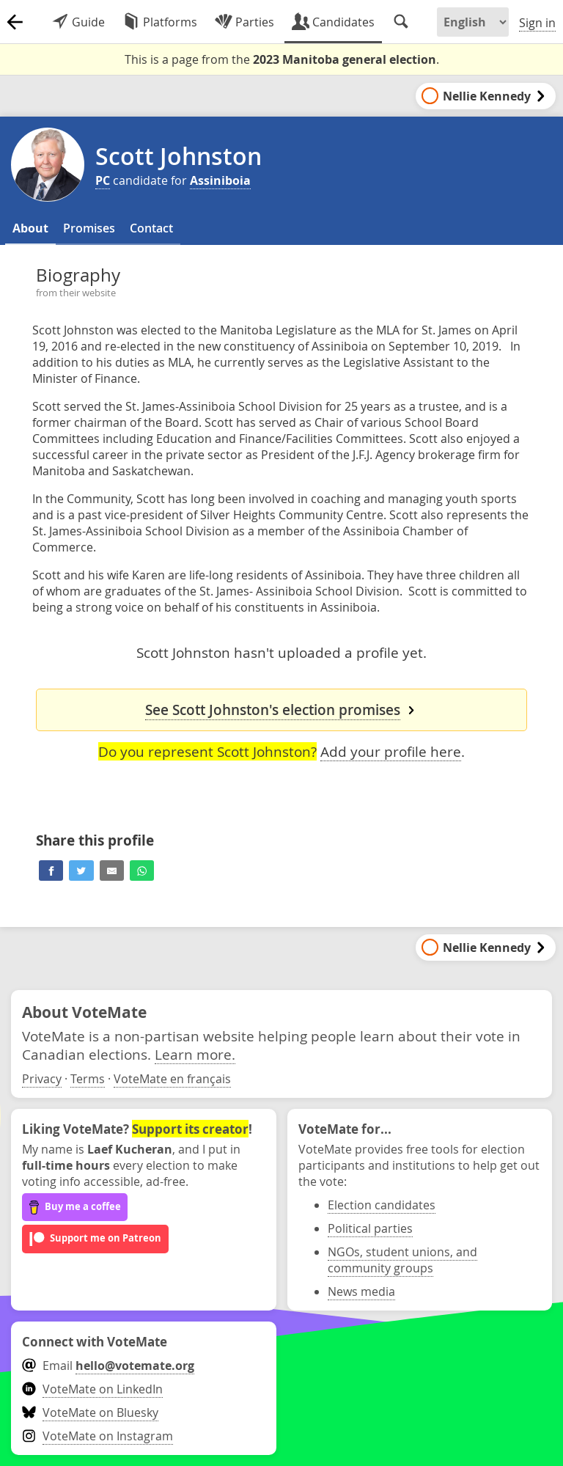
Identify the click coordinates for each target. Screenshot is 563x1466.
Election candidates (381, 1205)
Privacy (42, 1079)
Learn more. (195, 1054)
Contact (151, 228)
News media (361, 1291)
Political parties (370, 1228)
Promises (89, 228)
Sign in (537, 23)
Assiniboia (220, 180)
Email (108, 1365)
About (30, 228)
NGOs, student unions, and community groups (402, 1260)
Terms (87, 1079)
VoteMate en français (172, 1079)
